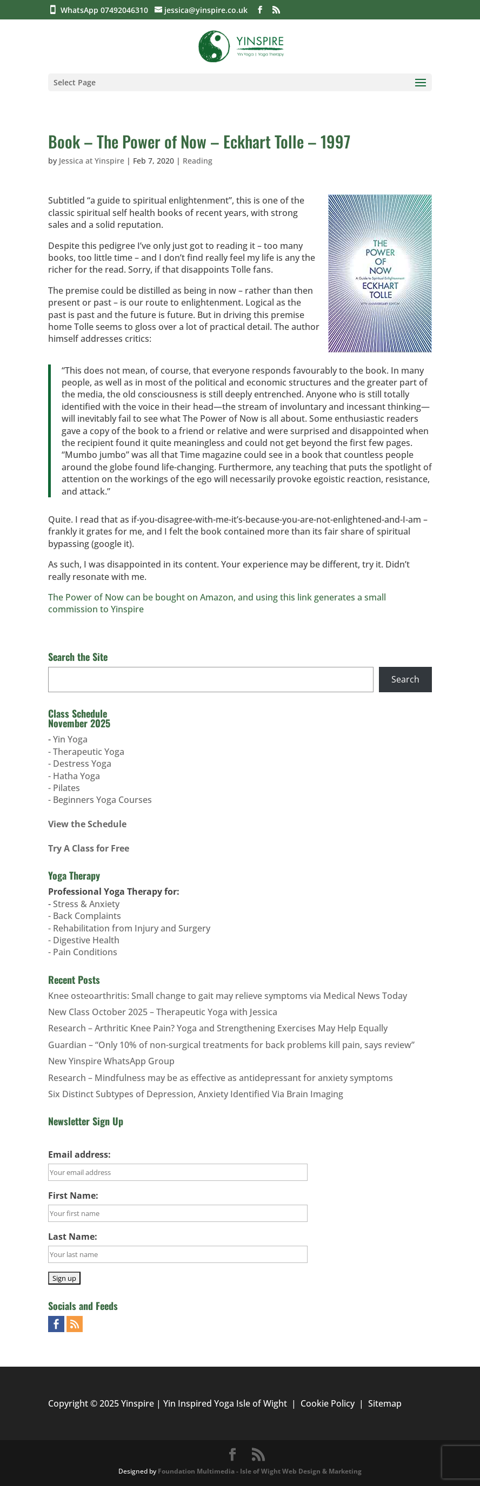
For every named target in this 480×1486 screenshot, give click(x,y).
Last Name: (72, 1236)
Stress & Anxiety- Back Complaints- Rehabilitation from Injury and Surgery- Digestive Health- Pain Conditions (129, 928)
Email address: (79, 1154)
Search (405, 679)
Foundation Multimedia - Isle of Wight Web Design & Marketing (260, 1471)
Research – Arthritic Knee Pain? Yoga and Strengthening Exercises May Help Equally (218, 1028)
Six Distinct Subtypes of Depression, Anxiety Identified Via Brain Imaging (195, 1094)
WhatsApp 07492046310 (106, 10)
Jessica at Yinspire (91, 161)
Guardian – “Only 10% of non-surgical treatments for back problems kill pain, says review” (231, 1045)
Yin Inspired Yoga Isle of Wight (225, 1403)
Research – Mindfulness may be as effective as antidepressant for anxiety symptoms (220, 1078)
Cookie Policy (328, 1403)
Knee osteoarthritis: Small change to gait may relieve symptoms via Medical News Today (227, 996)
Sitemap (385, 1403)
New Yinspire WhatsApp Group (111, 1061)
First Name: (73, 1195)
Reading (197, 161)
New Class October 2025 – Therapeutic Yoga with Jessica (162, 1012)
